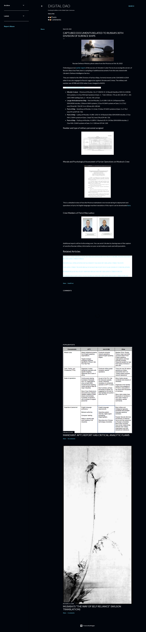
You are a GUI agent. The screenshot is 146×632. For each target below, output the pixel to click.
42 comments (71, 438)
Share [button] (43, 29)
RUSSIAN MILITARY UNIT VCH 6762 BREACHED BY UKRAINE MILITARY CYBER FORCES (95, 276)
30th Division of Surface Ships (75, 87)
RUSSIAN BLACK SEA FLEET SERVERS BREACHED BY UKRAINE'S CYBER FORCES (92, 271)
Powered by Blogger (87, 626)
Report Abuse (9, 26)
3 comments (71, 613)
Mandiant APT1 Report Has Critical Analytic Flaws (96, 435)
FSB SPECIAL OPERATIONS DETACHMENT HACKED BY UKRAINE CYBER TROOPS (93, 263)
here (129, 205)
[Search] (131, 6)
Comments (55, 19)
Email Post (71, 283)
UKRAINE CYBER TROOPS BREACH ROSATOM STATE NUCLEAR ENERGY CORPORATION (96, 267)
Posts (53, 17)
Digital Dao (59, 6)
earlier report (80, 68)
